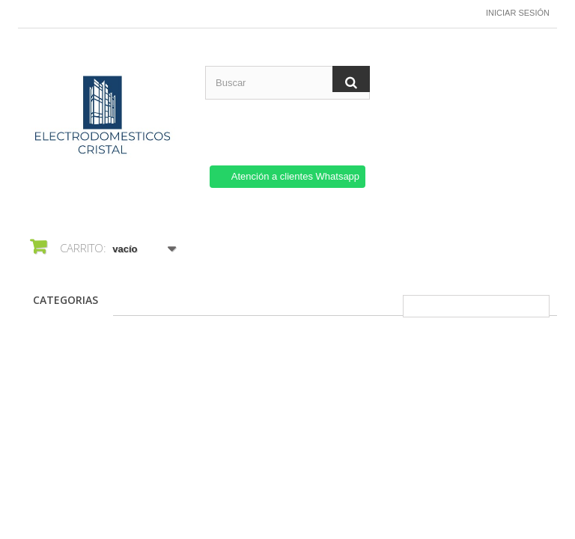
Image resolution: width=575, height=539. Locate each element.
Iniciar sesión (518, 12)
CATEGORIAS (65, 300)
